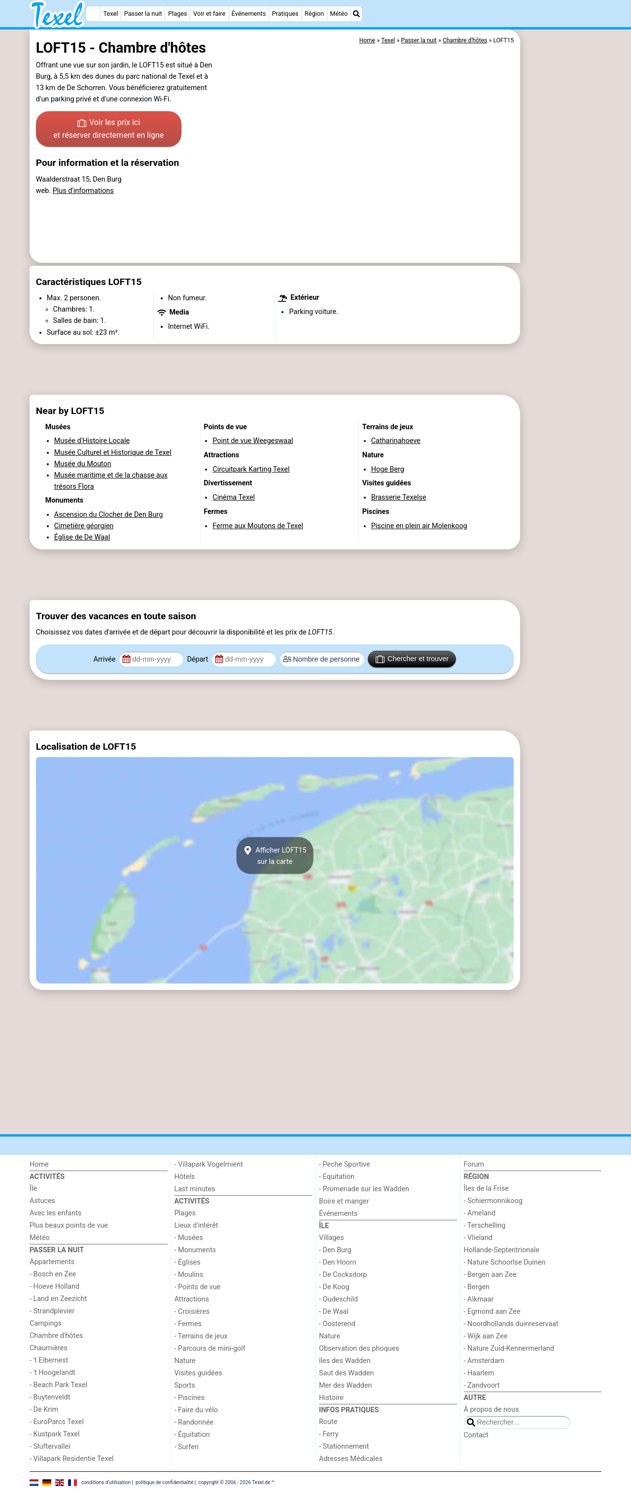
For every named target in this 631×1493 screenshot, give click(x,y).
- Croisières (192, 1311)
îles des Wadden (345, 1361)
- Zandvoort (482, 1385)
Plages (177, 13)
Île (33, 1188)
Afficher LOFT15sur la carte (274, 855)
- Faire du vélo (196, 1410)
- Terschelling (485, 1225)
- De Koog (334, 1287)
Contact (476, 1435)
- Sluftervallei (50, 1446)
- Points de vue (198, 1287)
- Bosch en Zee (53, 1274)
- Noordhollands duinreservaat (511, 1324)
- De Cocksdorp (343, 1275)
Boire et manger (344, 1201)
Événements (249, 13)
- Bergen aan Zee (490, 1275)
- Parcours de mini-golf (210, 1348)
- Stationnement (344, 1446)
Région (314, 13)
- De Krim (44, 1409)
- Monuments (195, 1250)
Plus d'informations (83, 191)
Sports (185, 1385)
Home (39, 1164)
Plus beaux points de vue (69, 1225)
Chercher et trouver (412, 659)
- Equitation (336, 1177)
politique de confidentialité (164, 1482)
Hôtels (185, 1177)
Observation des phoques (359, 1348)
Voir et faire (209, 13)
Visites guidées (198, 1373)
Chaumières (49, 1348)
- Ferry (329, 1434)
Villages (331, 1238)
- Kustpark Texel (55, 1434)
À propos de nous (491, 1409)
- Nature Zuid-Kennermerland (509, 1348)
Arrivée (105, 659)
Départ (198, 659)
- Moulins (189, 1275)
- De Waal (334, 1311)
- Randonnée (194, 1422)
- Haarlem (479, 1373)
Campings (46, 1323)
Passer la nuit (143, 13)
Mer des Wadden (345, 1385)
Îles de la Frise (486, 1188)
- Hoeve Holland (54, 1286)
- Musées (189, 1238)
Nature (185, 1361)
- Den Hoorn (337, 1262)
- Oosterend (337, 1324)
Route (328, 1422)
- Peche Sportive (344, 1164)
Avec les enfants (55, 1213)
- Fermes (188, 1324)
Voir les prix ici (108, 129)
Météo (339, 13)
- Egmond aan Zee (492, 1311)
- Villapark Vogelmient (209, 1164)
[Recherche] (356, 13)
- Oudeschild (338, 1299)
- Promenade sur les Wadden (364, 1189)
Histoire (331, 1398)
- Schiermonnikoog (493, 1201)
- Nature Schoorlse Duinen (505, 1262)
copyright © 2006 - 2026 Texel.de (234, 1482)
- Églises (188, 1262)
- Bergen (477, 1287)
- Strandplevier (52, 1311)
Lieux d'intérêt (196, 1225)
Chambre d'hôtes (56, 1336)
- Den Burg (335, 1250)
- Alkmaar (479, 1299)
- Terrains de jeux (201, 1336)
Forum (474, 1164)
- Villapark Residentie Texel (72, 1459)
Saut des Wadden (346, 1373)
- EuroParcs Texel (57, 1422)
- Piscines (190, 1398)
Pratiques (285, 13)
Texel (111, 13)
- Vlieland (478, 1238)
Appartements (52, 1262)
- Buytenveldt (50, 1397)
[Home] (93, 13)
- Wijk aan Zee (486, 1336)
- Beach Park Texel (58, 1385)
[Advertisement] (562, 256)
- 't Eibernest (49, 1360)
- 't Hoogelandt (52, 1372)
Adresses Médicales (351, 1459)
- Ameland (480, 1213)
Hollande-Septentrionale (502, 1250)
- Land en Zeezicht (58, 1299)
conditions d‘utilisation (106, 1482)
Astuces (42, 1201)
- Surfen (187, 1447)
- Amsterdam (484, 1361)
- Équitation (192, 1434)
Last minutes (195, 1189)
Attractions (192, 1299)
